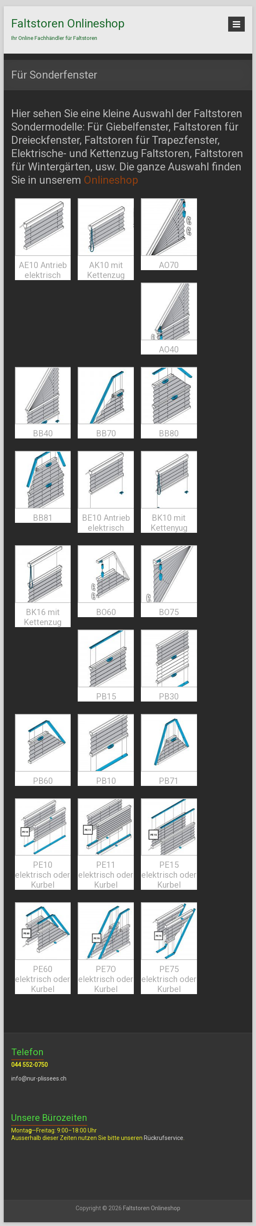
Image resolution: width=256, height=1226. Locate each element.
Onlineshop (111, 180)
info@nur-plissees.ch (38, 1078)
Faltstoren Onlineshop (68, 23)
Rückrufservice (163, 1138)
